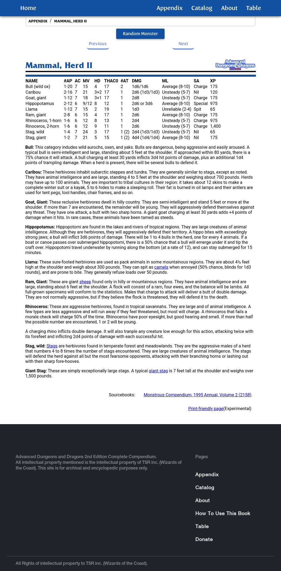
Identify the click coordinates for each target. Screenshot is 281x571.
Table (253, 8)
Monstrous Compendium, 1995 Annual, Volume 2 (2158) (197, 394)
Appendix (169, 8)
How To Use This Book (222, 514)
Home (28, 8)
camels (161, 267)
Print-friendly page (205, 408)
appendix (38, 21)
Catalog (201, 8)
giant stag (158, 370)
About (229, 8)
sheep (85, 281)
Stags (52, 346)
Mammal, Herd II (70, 21)
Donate (204, 540)
